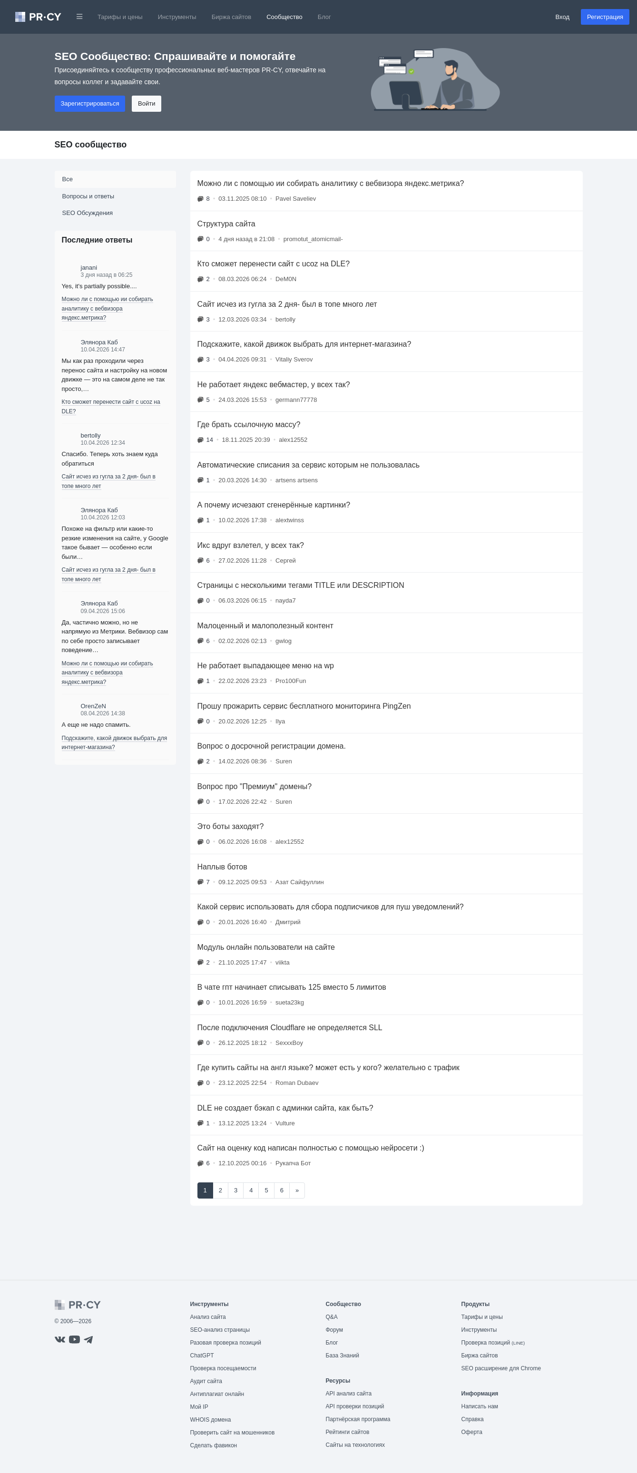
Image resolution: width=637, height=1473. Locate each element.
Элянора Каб (99, 342)
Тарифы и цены (120, 16)
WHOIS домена (210, 1419)
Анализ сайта (208, 1317)
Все (67, 179)
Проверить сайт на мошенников (232, 1432)
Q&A (332, 1317)
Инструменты (177, 16)
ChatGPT (202, 1355)
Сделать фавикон (213, 1445)
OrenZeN (93, 706)
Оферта (471, 1432)
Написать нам (480, 1406)
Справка (472, 1419)
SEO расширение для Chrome (501, 1368)
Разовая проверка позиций (225, 1342)
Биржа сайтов (232, 16)
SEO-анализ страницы (220, 1330)
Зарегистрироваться (90, 103)
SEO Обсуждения (87, 212)
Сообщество (284, 16)
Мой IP (199, 1407)
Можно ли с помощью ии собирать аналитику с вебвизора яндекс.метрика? (107, 308)
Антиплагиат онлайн (217, 1394)
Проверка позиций (493, 1342)
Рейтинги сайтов (348, 1432)
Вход (562, 16)
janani (89, 267)
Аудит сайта (206, 1381)
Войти (146, 103)
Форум (334, 1330)
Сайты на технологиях (355, 1445)
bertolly (91, 435)
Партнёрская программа (358, 1419)
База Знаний (343, 1355)
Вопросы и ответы (88, 196)
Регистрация (605, 16)
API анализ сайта (349, 1393)
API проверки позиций (355, 1406)
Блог (324, 16)
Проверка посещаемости (223, 1368)
